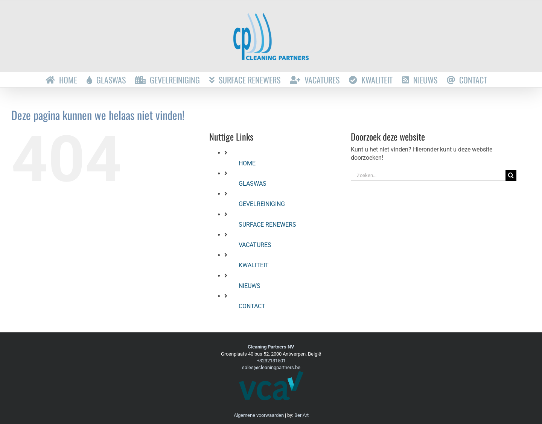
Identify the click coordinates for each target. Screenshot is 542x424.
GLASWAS (252, 183)
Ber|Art (301, 415)
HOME (247, 163)
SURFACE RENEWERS (267, 224)
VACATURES (255, 244)
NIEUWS (249, 285)
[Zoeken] (510, 175)
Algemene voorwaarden (259, 415)
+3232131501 (271, 360)
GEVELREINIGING (262, 203)
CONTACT (252, 306)
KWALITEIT (254, 265)
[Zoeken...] (428, 175)
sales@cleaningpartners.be (271, 367)
